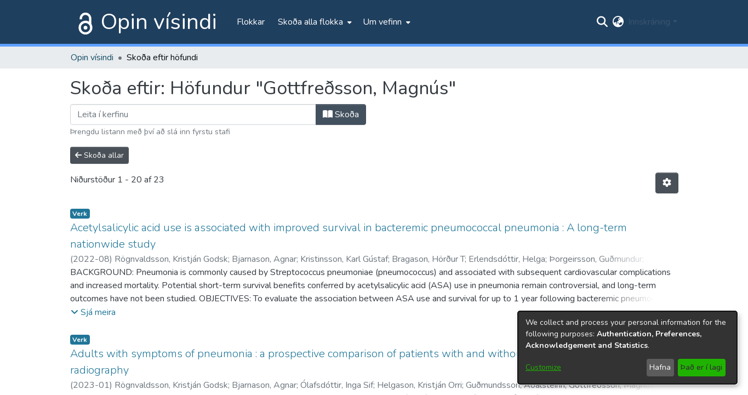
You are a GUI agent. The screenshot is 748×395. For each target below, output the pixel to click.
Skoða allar (99, 155)
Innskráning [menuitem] (649, 22)
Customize (543, 367)
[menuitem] (314, 22)
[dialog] (627, 347)
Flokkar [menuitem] (251, 22)
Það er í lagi (701, 367)
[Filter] (193, 114)
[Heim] (83, 21)
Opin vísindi (159, 22)
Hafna (660, 367)
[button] (93, 312)
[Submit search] (602, 21)
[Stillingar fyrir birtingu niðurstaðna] (666, 183)
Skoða (341, 114)
